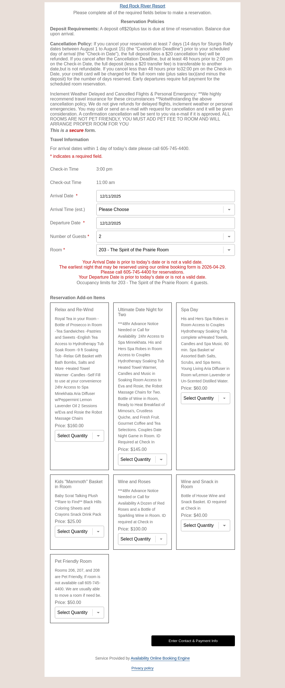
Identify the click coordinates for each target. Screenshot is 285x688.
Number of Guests (69, 236)
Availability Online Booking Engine (160, 658)
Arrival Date (64, 195)
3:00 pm (104, 169)
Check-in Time (64, 169)
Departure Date (67, 222)
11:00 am (105, 182)
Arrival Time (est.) (67, 209)
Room (57, 249)
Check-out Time (65, 182)
